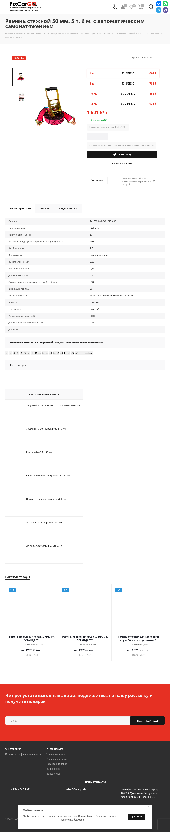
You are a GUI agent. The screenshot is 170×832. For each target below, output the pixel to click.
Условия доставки (56, 759)
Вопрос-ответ (54, 773)
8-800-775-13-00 (20, 789)
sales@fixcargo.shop (77, 789)
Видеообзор (53, 768)
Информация (54, 748)
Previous (156, 577)
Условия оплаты (55, 754)
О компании (13, 748)
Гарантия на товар (56, 764)
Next (162, 577)
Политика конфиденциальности (23, 754)
